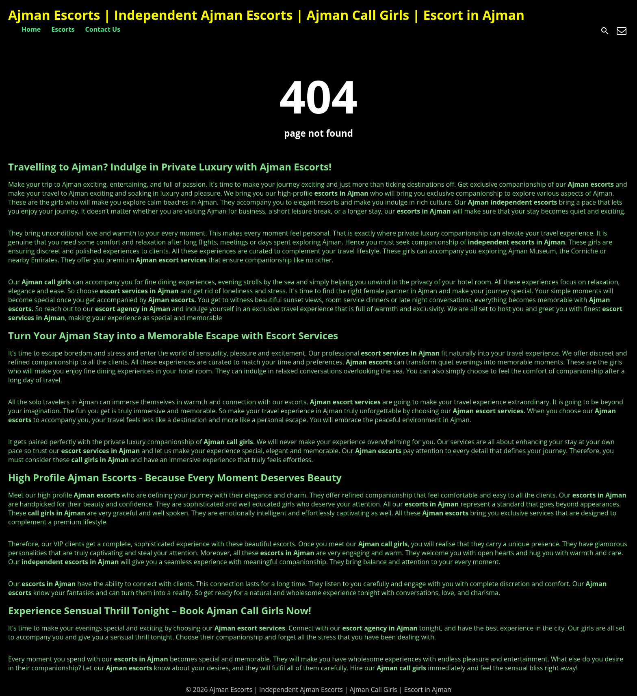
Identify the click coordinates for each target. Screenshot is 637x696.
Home (31, 29)
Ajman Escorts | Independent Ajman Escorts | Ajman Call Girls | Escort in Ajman (266, 15)
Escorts (62, 29)
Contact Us (103, 29)
